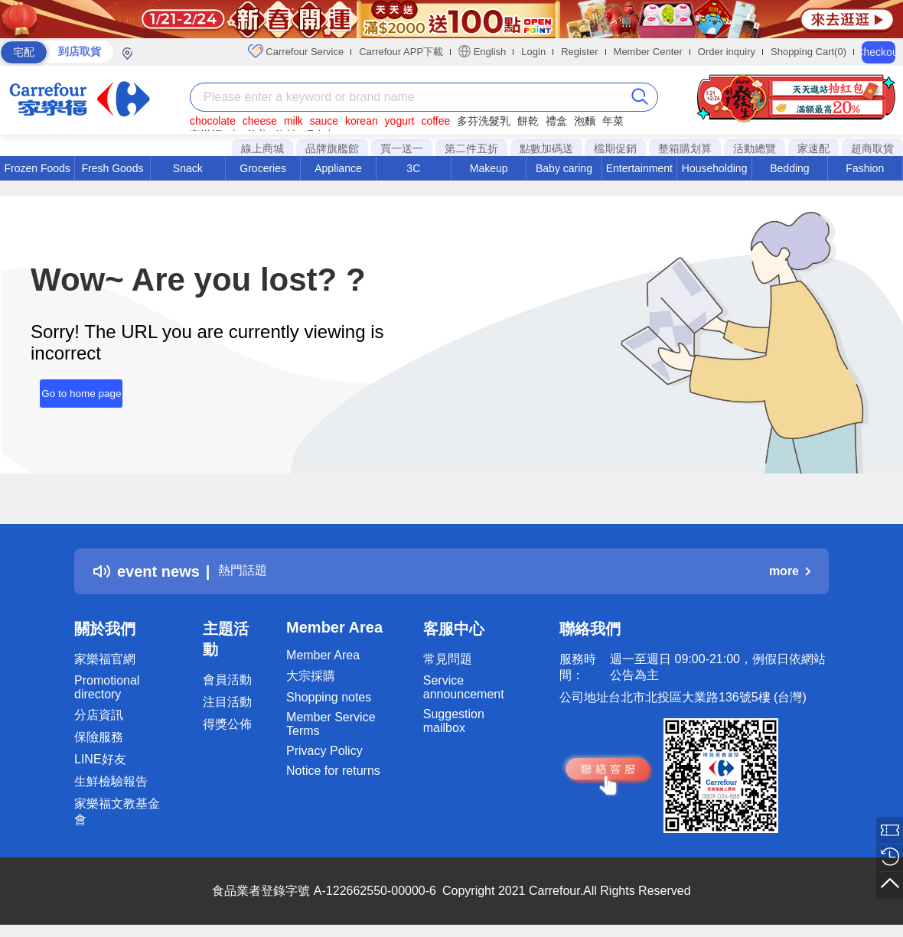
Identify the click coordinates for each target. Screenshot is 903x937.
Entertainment (639, 168)
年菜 (613, 121)
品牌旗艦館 (332, 148)
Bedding (789, 168)
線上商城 (262, 148)
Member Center (648, 51)
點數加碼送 (546, 148)
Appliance (338, 168)
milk (293, 121)
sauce (324, 121)
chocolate (213, 121)
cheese (260, 121)
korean (361, 121)
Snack (188, 168)
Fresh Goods (113, 168)
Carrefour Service (296, 51)
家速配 (813, 148)
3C (413, 168)
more (789, 570)
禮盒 (556, 121)
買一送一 (401, 148)
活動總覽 (754, 148)
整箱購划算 (685, 148)
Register (579, 51)
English (482, 51)
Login (533, 51)
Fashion (865, 168)
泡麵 (584, 121)
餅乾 (528, 121)
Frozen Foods (37, 168)
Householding (715, 168)
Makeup (489, 168)
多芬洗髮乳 (483, 121)
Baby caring (564, 168)
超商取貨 (872, 148)
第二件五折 (471, 148)
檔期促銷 (615, 148)
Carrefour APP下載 (401, 51)
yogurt (400, 121)
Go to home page (72, 387)
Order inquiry (726, 51)
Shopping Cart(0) (808, 51)
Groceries (263, 168)
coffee (435, 121)
